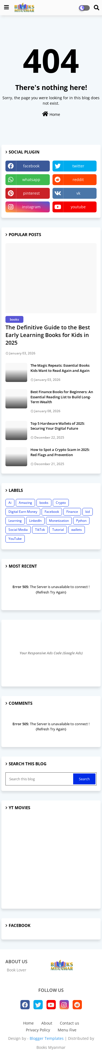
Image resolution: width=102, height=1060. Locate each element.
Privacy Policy (38, 1029)
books (43, 502)
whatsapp (31, 179)
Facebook (52, 511)
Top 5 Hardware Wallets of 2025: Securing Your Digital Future (57, 426)
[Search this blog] (40, 778)
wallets (76, 529)
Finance (72, 511)
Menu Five (67, 1029)
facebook (31, 165)
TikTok (40, 529)
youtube (78, 206)
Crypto (61, 502)
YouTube (15, 538)
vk (78, 193)
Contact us (69, 1023)
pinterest (31, 193)
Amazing (25, 502)
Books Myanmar (51, 1047)
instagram (31, 206)
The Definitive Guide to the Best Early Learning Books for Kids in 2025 (47, 335)
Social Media (18, 529)
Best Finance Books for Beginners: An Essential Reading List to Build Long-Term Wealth (61, 396)
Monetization (59, 520)
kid (87, 511)
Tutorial (58, 529)
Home (51, 114)
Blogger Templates (47, 1038)
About (46, 1023)
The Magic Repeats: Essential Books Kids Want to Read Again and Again (59, 368)
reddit (78, 179)
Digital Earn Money (22, 511)
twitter (78, 165)
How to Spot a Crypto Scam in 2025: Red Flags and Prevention (60, 452)
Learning (15, 520)
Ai (9, 502)
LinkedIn (35, 520)
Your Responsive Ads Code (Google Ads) (51, 653)
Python (81, 520)
